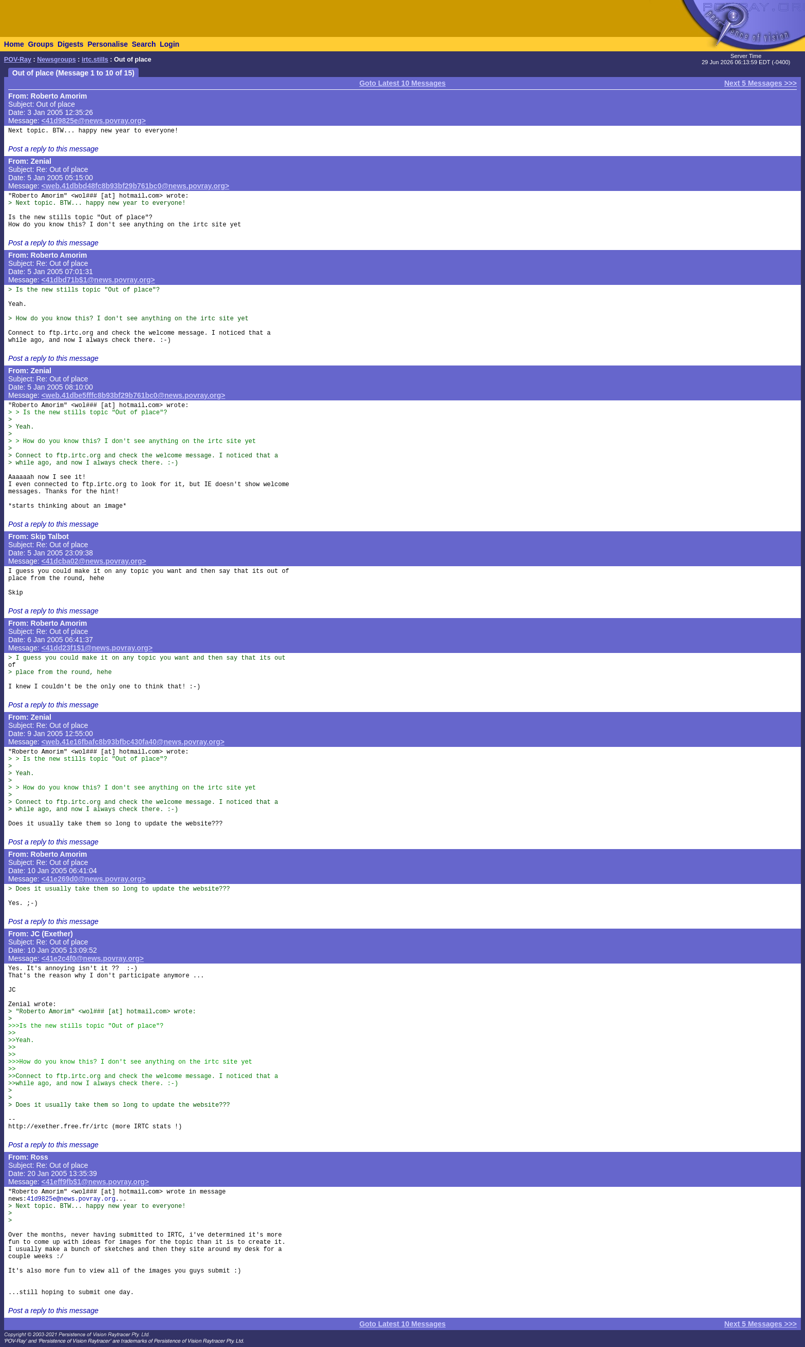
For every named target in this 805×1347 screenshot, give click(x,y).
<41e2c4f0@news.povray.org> (93, 958)
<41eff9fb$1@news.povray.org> (95, 1182)
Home (14, 44)
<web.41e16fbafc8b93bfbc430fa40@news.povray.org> (133, 742)
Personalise (107, 44)
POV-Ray (17, 59)
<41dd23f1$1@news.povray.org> (97, 648)
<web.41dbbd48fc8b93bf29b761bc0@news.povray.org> (135, 186)
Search (144, 44)
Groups (40, 44)
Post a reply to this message (53, 149)
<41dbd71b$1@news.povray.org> (98, 280)
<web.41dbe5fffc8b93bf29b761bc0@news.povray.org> (133, 395)
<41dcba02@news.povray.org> (94, 561)
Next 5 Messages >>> (760, 83)
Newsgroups (56, 59)
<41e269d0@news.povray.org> (94, 879)
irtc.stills (95, 59)
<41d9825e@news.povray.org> (94, 121)
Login (169, 44)
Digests (70, 44)
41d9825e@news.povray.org (71, 1199)
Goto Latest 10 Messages (402, 83)
